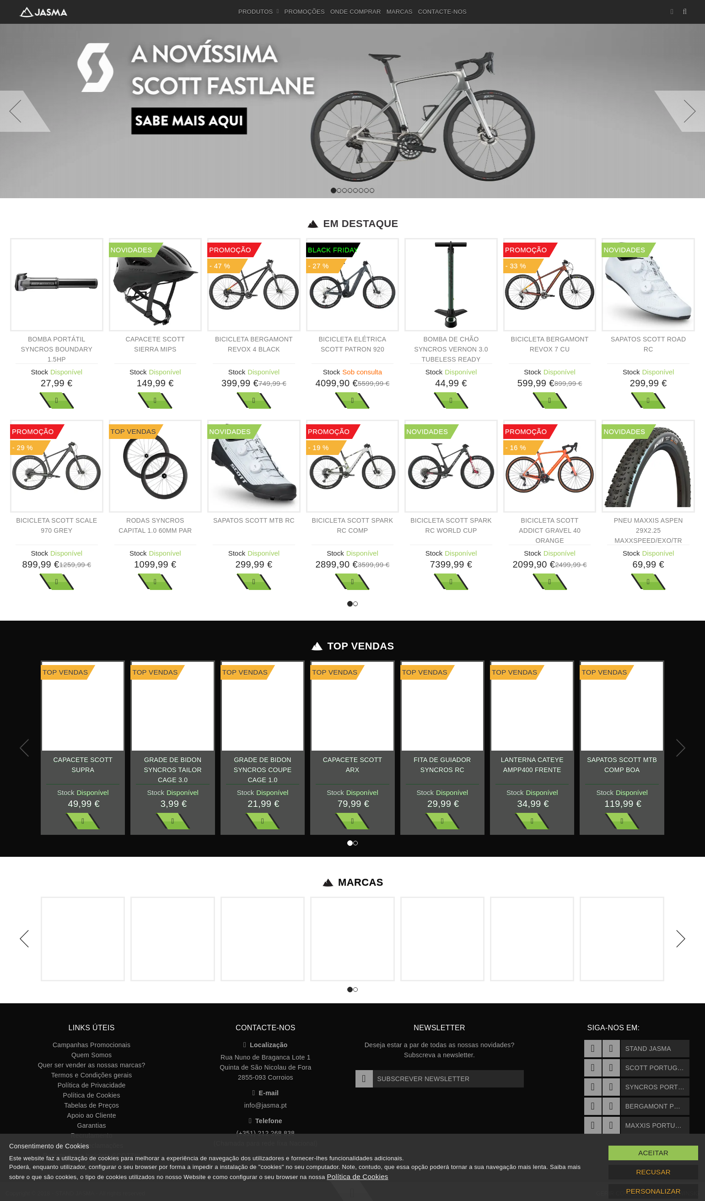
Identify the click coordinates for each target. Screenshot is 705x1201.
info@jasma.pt (265, 1105)
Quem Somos (91, 1055)
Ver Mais (56, 400)
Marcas (400, 11)
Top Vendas (352, 646)
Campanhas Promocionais (91, 1045)
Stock (39, 372)
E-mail (265, 1093)
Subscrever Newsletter (412, 1078)
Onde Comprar (355, 11)
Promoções (305, 11)
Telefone (265, 1121)
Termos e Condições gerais (91, 1075)
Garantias (91, 1125)
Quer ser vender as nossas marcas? (91, 1065)
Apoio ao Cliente (91, 1115)
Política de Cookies (91, 1095)
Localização (265, 1045)
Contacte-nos (442, 11)
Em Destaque (352, 224)
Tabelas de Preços (91, 1105)
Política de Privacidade (92, 1085)
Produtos (258, 12)
